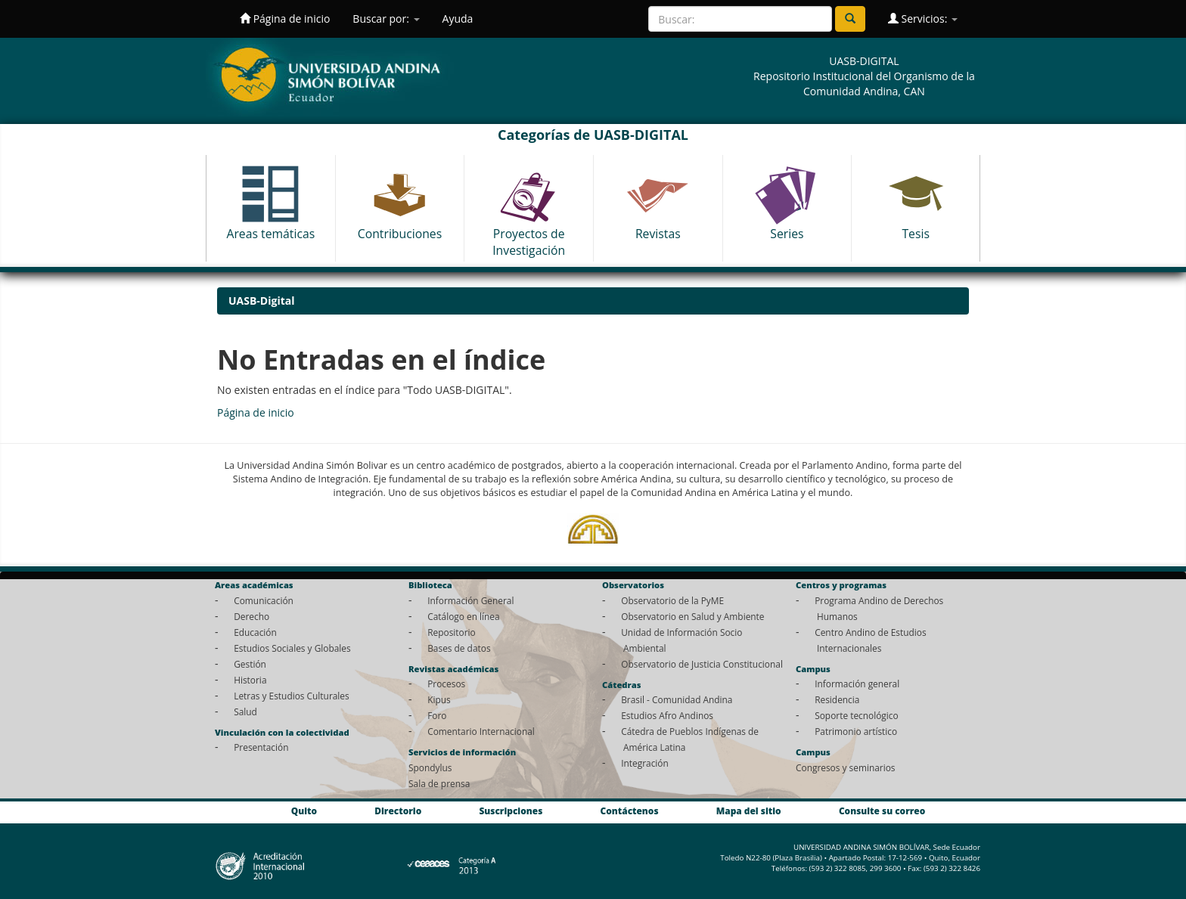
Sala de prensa (439, 783)
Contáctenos (630, 810)
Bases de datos (458, 648)
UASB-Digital (261, 300)
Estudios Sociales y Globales (292, 648)
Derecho (251, 616)
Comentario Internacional (481, 731)
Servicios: (923, 18)
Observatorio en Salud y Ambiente (692, 616)
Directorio (397, 810)
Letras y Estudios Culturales (291, 696)
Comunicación (263, 600)
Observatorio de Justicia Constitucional (702, 664)
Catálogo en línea (463, 616)
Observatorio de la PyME (672, 600)
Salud (245, 711)
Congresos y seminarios (845, 767)
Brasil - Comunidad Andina (676, 699)
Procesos (446, 683)
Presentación (261, 747)
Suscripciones (510, 810)
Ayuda (457, 18)
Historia (250, 680)
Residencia (837, 699)
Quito (304, 810)
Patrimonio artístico (856, 731)
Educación (255, 632)
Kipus (439, 699)
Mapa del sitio (748, 810)
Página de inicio (285, 18)
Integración (645, 763)
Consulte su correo (882, 810)
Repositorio (451, 632)
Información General (470, 600)
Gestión (250, 664)
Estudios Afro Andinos (667, 715)
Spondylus (430, 767)
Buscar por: (385, 18)
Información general (857, 683)
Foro (436, 715)
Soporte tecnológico (856, 715)
